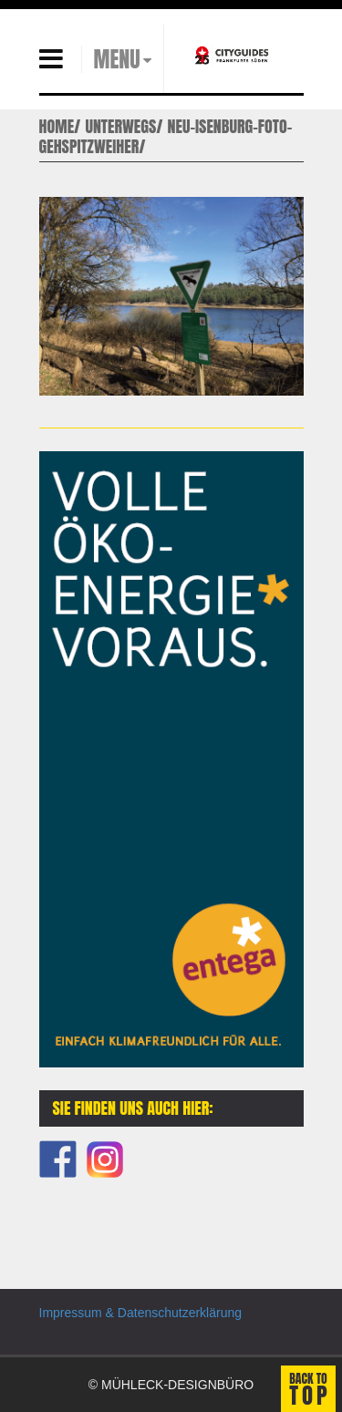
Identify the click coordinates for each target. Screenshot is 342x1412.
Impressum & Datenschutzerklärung (141, 1312)
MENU (117, 59)
